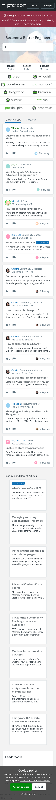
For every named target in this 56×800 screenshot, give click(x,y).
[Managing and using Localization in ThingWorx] (28, 528)
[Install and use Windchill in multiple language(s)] (28, 561)
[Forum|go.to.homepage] (14, 5)
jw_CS (14, 165)
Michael (15, 201)
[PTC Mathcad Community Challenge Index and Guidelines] (28, 628)
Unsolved (31, 120)
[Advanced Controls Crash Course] (28, 595)
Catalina (15, 269)
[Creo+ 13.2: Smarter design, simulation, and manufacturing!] (28, 695)
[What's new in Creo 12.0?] (28, 495)
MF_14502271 (18, 440)
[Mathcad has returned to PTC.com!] (28, 662)
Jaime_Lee (16, 235)
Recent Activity (13, 120)
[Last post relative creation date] (44, 153)
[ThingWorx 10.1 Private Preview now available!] (28, 729)
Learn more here (32, 24)
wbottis (15, 128)
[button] (28, 794)
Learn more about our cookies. (35, 780)
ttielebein (16, 404)
